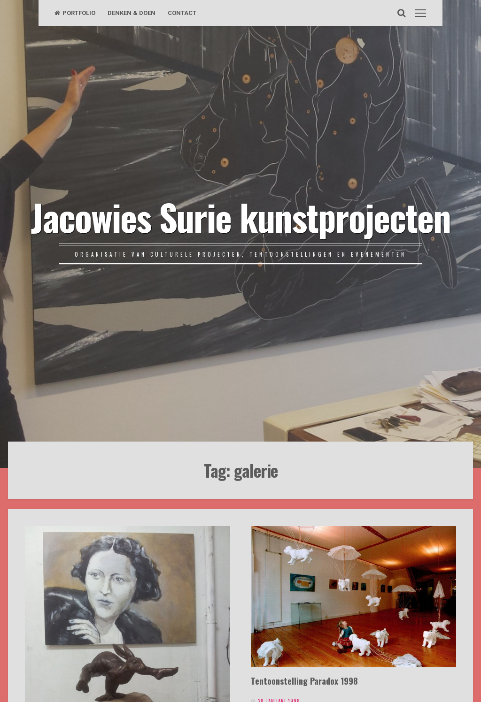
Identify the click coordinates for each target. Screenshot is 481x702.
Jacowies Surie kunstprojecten (240, 216)
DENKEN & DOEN (131, 12)
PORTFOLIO (74, 12)
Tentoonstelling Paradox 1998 (304, 680)
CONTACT (182, 12)
